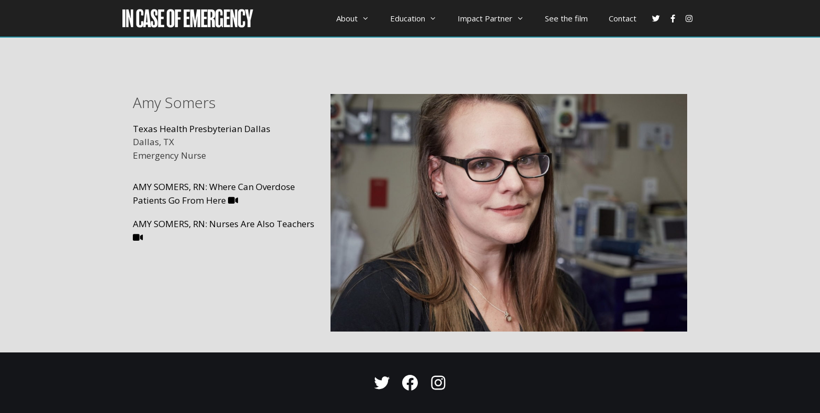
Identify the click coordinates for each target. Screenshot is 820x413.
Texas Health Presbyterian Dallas (201, 129)
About (358, 18)
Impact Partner (496, 18)
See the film (566, 18)
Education (418, 18)
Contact (622, 18)
